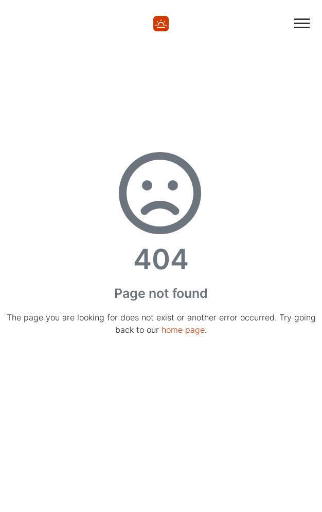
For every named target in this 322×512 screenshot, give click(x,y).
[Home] (161, 23)
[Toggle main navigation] (302, 23)
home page (183, 330)
